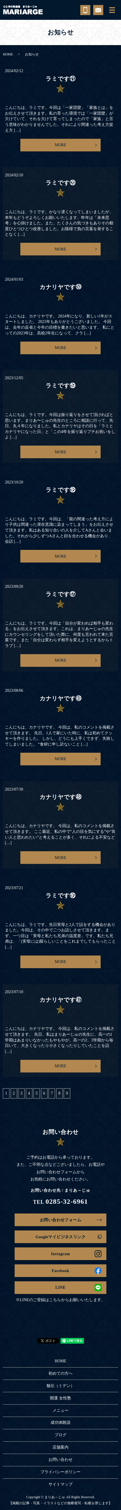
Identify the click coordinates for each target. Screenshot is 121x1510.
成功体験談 (60, 1422)
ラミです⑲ (61, 385)
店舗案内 (60, 1447)
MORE (60, 145)
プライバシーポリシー (60, 1472)
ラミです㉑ (61, 79)
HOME (8, 54)
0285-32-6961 (67, 1201)
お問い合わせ (60, 1459)
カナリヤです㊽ (61, 797)
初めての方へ (60, 1373)
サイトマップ (60, 1484)
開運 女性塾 (60, 1398)
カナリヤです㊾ (61, 698)
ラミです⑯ (61, 895)
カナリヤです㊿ (61, 287)
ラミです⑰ (61, 594)
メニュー (60, 1410)
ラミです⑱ (61, 490)
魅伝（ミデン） (60, 1386)
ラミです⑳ (61, 183)
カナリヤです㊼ (61, 1000)
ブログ (60, 1435)
